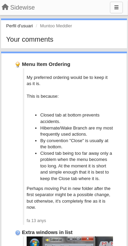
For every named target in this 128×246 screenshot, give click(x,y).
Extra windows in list (47, 232)
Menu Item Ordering (46, 64)
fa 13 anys (36, 220)
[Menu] (116, 7)
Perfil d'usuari (19, 25)
